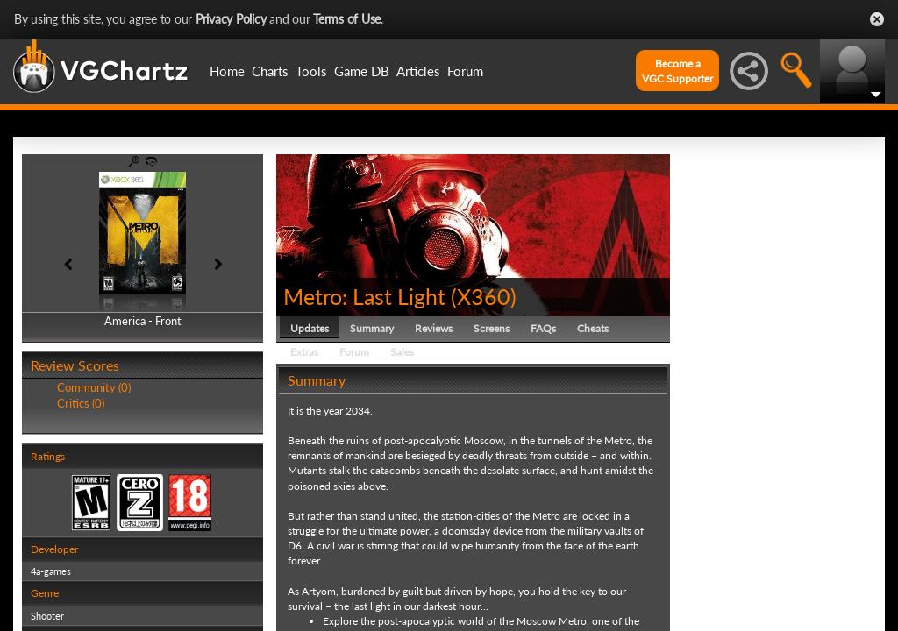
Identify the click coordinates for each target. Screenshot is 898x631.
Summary (372, 328)
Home (227, 71)
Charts (270, 71)
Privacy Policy (231, 18)
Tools (311, 71)
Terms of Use (347, 18)
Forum (465, 71)
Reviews (434, 328)
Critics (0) (80, 403)
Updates (309, 328)
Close (877, 19)
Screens (492, 328)
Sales (402, 351)
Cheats (593, 328)
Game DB (361, 71)
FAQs (543, 328)
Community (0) (94, 387)
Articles (418, 71)
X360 (483, 296)
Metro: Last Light (364, 296)
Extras (304, 351)
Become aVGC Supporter (677, 71)
